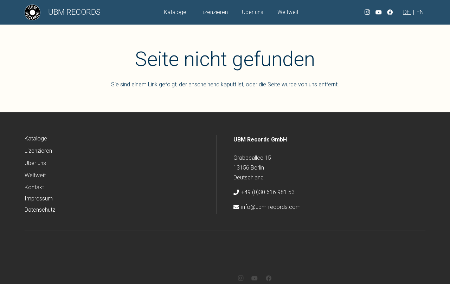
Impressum (39, 198)
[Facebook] (390, 12)
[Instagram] (367, 12)
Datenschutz (40, 209)
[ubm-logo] (32, 12)
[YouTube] (378, 12)
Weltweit (35, 175)
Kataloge (36, 138)
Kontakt (34, 187)
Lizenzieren (38, 150)
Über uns (35, 163)
